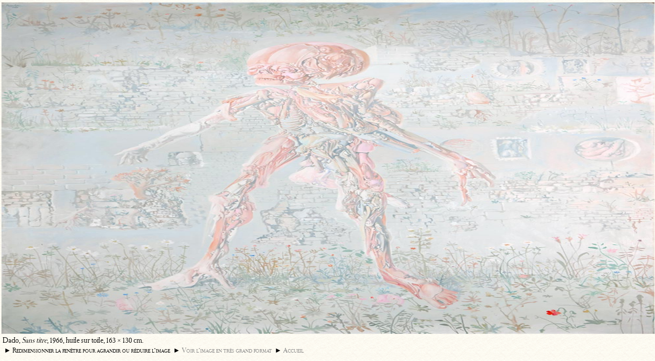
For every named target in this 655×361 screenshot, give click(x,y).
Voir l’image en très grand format (227, 350)
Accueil (293, 350)
